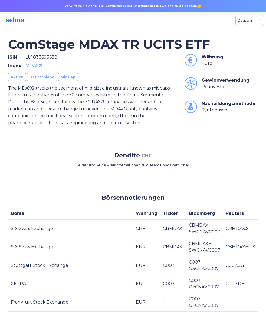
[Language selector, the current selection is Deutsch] (249, 20)
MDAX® (33, 65)
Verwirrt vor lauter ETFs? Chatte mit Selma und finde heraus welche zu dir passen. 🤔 (133, 6)
